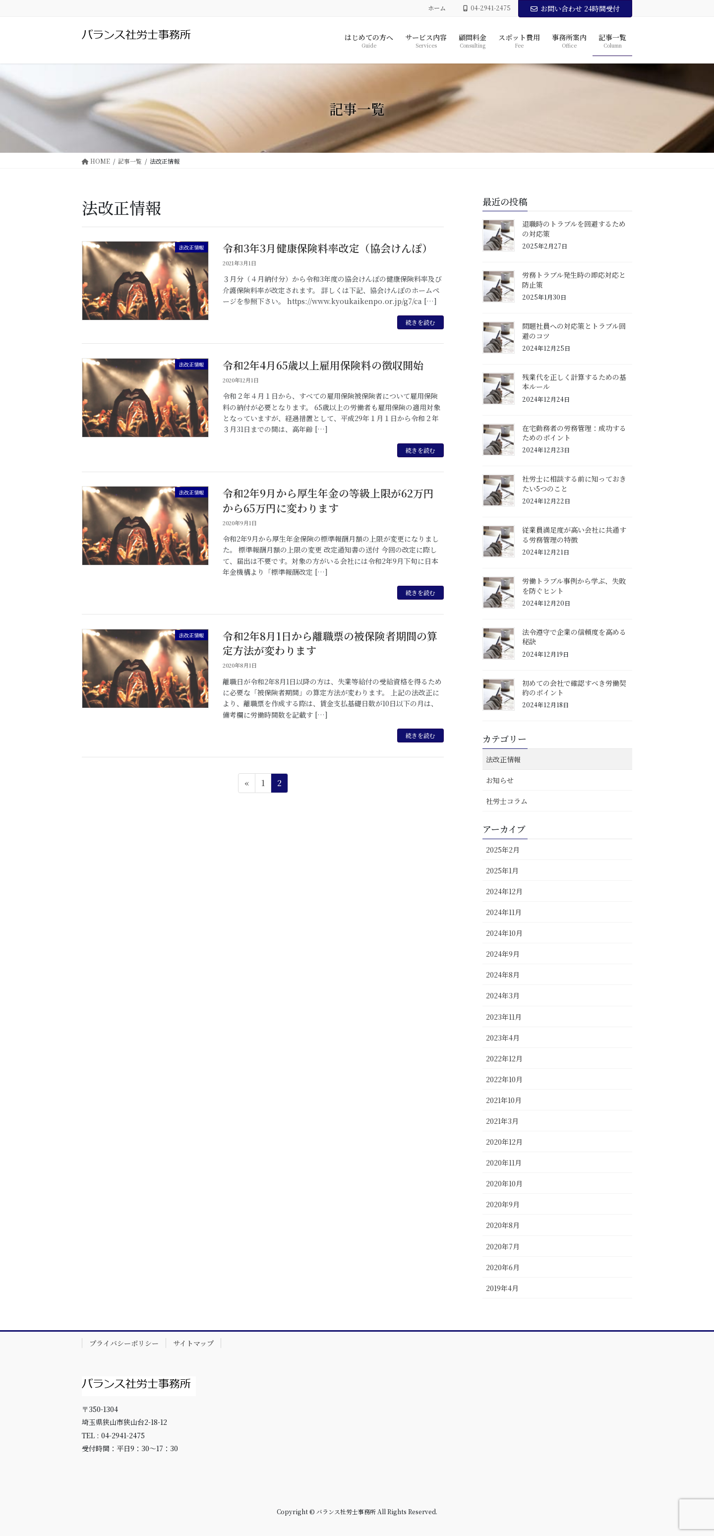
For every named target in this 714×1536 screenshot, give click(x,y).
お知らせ (500, 780)
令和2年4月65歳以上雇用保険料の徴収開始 (323, 365)
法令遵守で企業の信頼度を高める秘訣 (574, 637)
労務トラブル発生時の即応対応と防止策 (574, 280)
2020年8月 (503, 1225)
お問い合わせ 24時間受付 (575, 8)
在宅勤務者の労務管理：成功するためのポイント (574, 433)
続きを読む (420, 322)
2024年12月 (504, 891)
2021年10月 (504, 1100)
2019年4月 (502, 1288)
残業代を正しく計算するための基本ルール (574, 382)
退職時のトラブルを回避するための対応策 (574, 229)
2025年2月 (503, 850)
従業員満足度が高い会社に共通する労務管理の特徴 (574, 535)
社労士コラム (507, 801)
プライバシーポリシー (124, 1343)
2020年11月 (504, 1162)
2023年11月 (504, 1017)
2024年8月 (503, 975)
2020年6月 (503, 1267)
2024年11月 (504, 912)
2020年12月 (504, 1142)
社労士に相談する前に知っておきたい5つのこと (574, 483)
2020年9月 (503, 1204)
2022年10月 (504, 1079)
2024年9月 (503, 954)
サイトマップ (193, 1343)
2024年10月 (504, 933)
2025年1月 (502, 870)
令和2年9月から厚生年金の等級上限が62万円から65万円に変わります (328, 500)
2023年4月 (503, 1038)
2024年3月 (503, 995)
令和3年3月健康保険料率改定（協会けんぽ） (327, 248)
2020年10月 (504, 1183)
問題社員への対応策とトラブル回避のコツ (574, 331)
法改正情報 (503, 759)
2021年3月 (502, 1121)
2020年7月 (503, 1246)
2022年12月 (504, 1058)
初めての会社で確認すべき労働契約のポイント (574, 688)
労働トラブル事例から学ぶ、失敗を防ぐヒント (574, 586)
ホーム (437, 8)
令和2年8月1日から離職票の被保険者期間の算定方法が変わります (330, 643)
